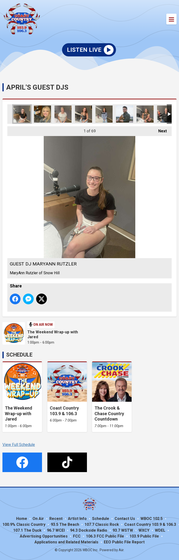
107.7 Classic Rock (101, 524)
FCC (77, 536)
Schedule (19, 355)
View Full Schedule (18, 444)
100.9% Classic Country (23, 524)
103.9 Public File (144, 536)
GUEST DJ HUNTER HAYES (124, 114)
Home (21, 518)
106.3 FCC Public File (105, 536)
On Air (38, 518)
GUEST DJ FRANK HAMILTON (165, 114)
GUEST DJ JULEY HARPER (42, 114)
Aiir (121, 550)
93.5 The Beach (65, 524)
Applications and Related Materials (66, 542)
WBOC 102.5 (151, 518)
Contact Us (125, 518)
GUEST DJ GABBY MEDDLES (104, 114)
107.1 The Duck (27, 530)
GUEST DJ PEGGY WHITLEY (63, 114)
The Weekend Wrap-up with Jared (52, 334)
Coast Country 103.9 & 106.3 (150, 524)
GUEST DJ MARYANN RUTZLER (22, 114)
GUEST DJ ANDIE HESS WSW (145, 114)
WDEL (160, 530)
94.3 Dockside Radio (88, 530)
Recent (56, 518)
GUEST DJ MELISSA (83, 114)
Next (160, 129)
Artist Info (77, 518)
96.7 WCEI (56, 530)
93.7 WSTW (123, 530)
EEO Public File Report (124, 542)
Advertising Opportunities (44, 536)
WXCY (143, 530)
